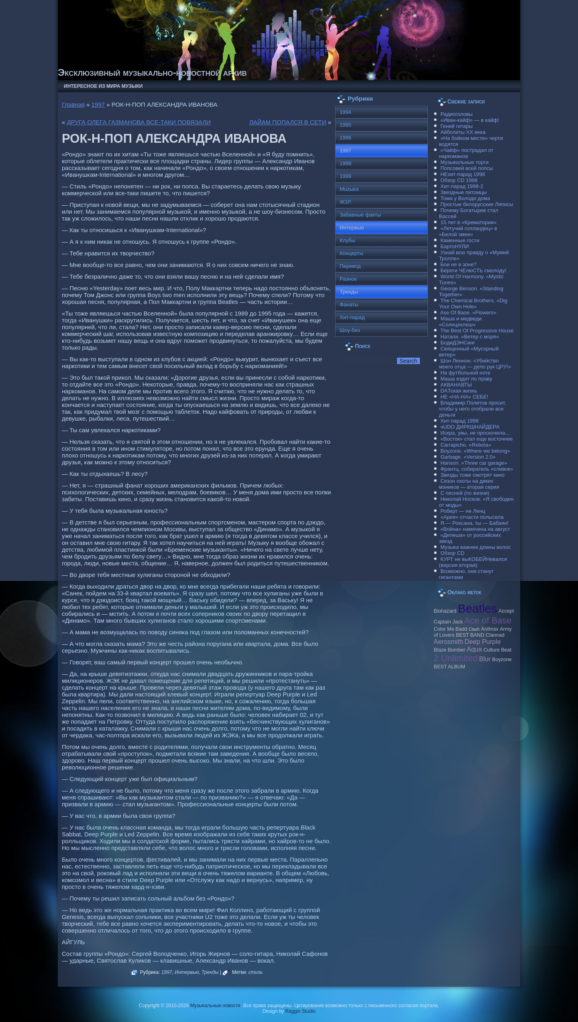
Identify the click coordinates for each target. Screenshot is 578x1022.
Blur (485, 658)
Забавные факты (360, 215)
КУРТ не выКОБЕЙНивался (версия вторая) (473, 562)
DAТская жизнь (458, 391)
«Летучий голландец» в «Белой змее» (468, 231)
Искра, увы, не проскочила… (475, 433)
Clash (474, 629)
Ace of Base (488, 620)
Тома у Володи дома (465, 198)
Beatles (477, 608)
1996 (345, 138)
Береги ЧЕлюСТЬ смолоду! (473, 270)
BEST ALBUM (449, 667)
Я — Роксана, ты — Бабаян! (474, 523)
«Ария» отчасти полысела (472, 517)
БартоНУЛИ (454, 246)
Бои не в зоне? (458, 264)
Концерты (351, 253)
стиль (255, 972)
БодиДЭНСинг (457, 343)
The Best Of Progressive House (477, 331)
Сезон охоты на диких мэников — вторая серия (469, 484)
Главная (73, 104)
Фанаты (349, 305)
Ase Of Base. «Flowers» (468, 313)
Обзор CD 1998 (458, 180)
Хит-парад (352, 317)
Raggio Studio (300, 1011)
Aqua (474, 649)
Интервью (187, 972)
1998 (345, 163)
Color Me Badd (450, 629)
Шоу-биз (350, 330)
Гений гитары (456, 126)
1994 (345, 112)
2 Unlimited (456, 658)
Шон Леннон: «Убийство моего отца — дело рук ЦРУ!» (475, 364)
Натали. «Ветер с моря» (469, 337)
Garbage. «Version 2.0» (467, 457)
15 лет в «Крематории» (468, 222)
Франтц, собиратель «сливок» (476, 469)
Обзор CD (452, 553)
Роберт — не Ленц (462, 511)
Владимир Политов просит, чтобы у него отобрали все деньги (472, 409)
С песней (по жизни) (464, 493)
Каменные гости (459, 240)
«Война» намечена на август (475, 529)
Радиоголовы (456, 114)
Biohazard (445, 611)
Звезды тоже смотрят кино (472, 475)
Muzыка (349, 189)
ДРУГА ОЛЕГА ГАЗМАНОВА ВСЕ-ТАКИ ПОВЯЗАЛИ (139, 122)
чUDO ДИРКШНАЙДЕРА (469, 427)
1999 (345, 176)
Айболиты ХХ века (462, 132)
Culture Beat (497, 650)
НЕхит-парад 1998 (462, 174)
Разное (348, 279)
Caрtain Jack (448, 622)
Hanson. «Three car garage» (473, 463)
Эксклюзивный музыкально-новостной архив (152, 72)
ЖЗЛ (345, 202)
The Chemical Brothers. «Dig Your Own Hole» (473, 303)
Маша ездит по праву (466, 379)
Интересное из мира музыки (103, 86)
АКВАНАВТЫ (456, 385)
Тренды (209, 972)
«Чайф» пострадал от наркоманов (466, 153)
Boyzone (502, 659)
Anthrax (490, 629)
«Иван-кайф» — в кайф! (469, 120)
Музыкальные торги (464, 162)
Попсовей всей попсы (466, 168)
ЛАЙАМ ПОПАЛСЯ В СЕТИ (287, 122)
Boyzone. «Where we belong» (475, 451)
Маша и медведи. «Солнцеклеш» (461, 322)
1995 (345, 125)
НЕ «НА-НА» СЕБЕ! (464, 397)
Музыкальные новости (215, 1005)
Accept (506, 611)
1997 (98, 104)
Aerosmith (448, 641)
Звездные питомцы (463, 192)
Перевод (350, 266)
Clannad (495, 635)
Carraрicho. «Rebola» (465, 445)
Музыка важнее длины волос (475, 547)
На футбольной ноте (465, 373)
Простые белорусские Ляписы (476, 204)
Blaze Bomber (450, 650)
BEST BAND (470, 635)
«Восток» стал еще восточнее (476, 439)
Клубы (347, 240)
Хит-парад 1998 (459, 421)
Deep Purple (482, 641)
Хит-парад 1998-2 (461, 186)
